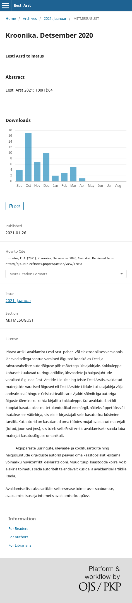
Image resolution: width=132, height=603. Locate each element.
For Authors (18, 536)
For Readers (18, 528)
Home (11, 18)
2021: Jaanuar (55, 18)
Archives (30, 18)
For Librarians (19, 545)
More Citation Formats (28, 273)
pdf (16, 206)
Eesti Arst (22, 5)
